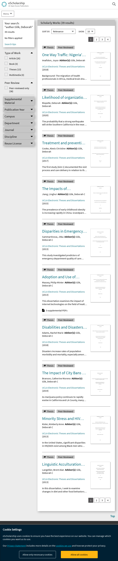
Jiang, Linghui (49, 194)
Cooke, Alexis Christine (54, 148)
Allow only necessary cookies (37, 554)
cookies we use (63, 545)
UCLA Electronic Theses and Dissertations (63, 66)
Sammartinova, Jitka (52, 236)
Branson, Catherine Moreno (56, 378)
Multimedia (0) (16, 74)
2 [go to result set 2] (96, 39)
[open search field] (114, 4)
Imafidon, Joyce (50, 60)
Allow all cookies (79, 554)
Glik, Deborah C (77, 194)
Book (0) (13, 63)
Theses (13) (15, 69)
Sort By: (46, 31)
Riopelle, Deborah (51, 102)
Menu (6, 13)
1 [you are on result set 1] (90, 39)
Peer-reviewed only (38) (19, 90)
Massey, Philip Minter (53, 282)
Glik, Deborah (78, 60)
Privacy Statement (16, 545)
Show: (81, 31)
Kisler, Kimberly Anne (53, 424)
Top (112, 516)
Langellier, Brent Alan (53, 469)
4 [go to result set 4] (107, 39)
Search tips (10, 44)
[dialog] (59, 543)
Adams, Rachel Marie (52, 332)
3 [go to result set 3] (102, 39)
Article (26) (14, 58)
